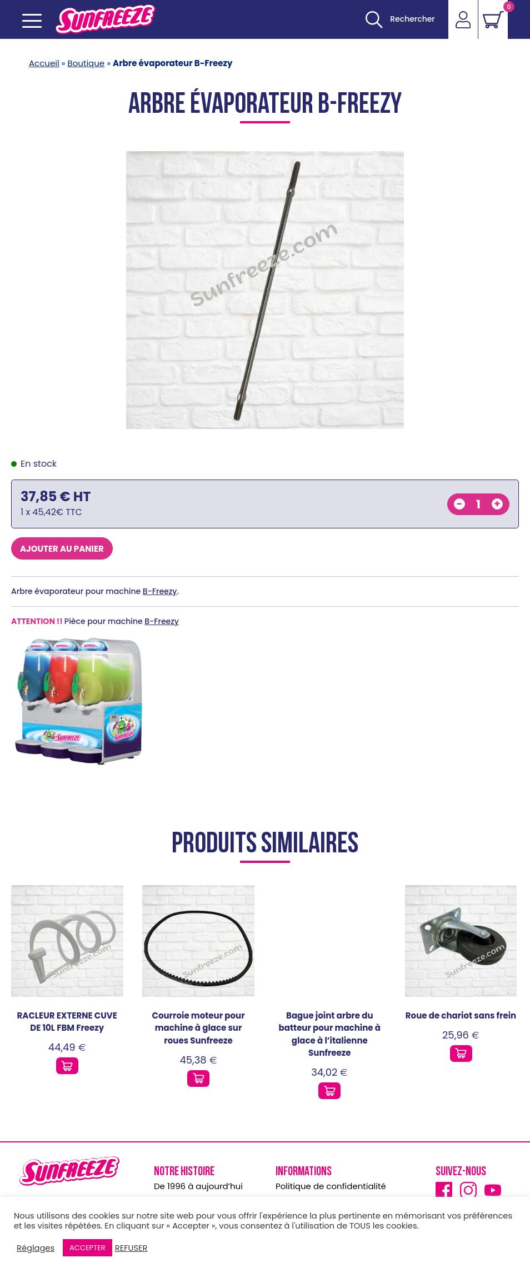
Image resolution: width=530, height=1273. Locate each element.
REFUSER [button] (131, 1248)
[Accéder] (462, 19)
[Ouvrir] (398, 19)
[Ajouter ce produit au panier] (67, 1065)
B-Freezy (160, 591)
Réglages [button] (35, 1248)
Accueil (44, 63)
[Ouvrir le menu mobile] (32, 21)
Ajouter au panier (62, 549)
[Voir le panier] (493, 19)
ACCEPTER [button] (87, 1247)
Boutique (86, 63)
